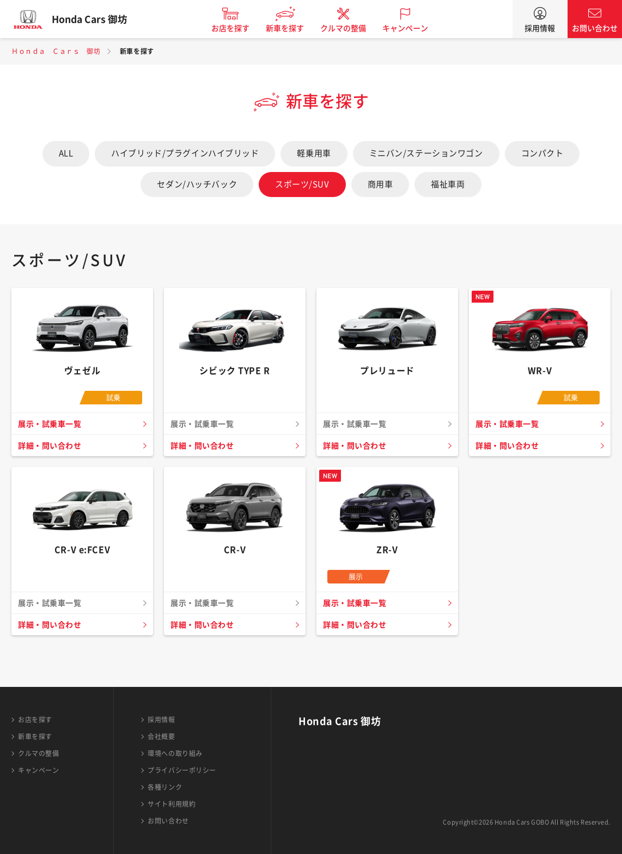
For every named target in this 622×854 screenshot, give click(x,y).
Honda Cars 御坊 (95, 19)
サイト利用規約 (172, 804)
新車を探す (291, 28)
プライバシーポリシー (182, 770)
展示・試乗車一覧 (51, 424)
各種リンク (165, 787)
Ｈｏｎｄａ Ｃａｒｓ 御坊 (55, 51)
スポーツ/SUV (302, 184)
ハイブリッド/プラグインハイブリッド (185, 153)
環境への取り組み (175, 753)
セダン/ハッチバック (197, 184)
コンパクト (542, 153)
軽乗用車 (314, 153)
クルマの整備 (349, 28)
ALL (66, 153)
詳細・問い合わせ (51, 446)
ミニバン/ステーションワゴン (426, 153)
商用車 (380, 184)
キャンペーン (411, 28)
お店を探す (236, 28)
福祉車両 (448, 184)
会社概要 (161, 736)
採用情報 (540, 28)
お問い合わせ (595, 28)
